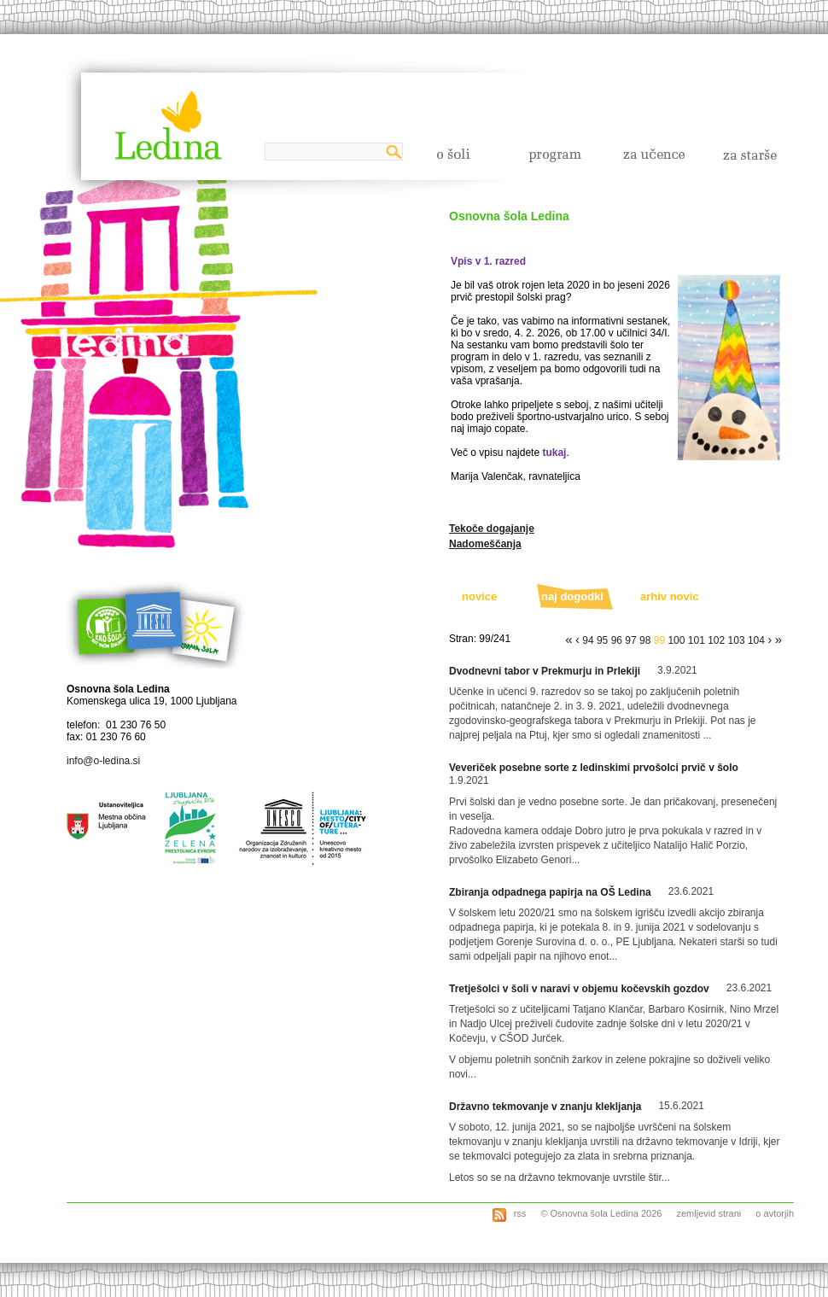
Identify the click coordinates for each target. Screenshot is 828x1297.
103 (736, 640)
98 (644, 640)
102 (716, 640)
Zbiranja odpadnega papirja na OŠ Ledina (550, 892)
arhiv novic (669, 596)
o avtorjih (774, 1213)
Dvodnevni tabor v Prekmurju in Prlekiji (544, 671)
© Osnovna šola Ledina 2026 (601, 1213)
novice (479, 596)
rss (519, 1213)
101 (696, 640)
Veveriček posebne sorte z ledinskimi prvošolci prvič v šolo (593, 768)
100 (676, 640)
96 (616, 640)
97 (630, 640)
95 (602, 640)
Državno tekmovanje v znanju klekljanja (545, 1107)
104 (756, 640)
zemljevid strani (708, 1213)
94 (587, 640)
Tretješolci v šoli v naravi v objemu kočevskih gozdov (579, 989)
